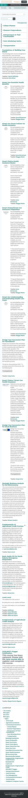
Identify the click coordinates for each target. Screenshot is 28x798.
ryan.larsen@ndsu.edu (10, 549)
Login (24, 2)
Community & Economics (20, 8)
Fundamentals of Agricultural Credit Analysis (13, 620)
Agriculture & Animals (12, 723)
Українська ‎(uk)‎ (15, 5)
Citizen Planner (9, 25)
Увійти (21, 793)
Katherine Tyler (12, 613)
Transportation (9, 45)
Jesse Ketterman (21, 117)
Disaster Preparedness (12, 30)
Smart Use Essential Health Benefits (13, 83)
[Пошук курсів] (7, 19)
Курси (10, 8)
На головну (4, 8)
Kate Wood (12, 78)
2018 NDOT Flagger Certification (10, 652)
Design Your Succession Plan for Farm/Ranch (13, 340)
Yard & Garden (10, 779)
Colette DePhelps (13, 76)
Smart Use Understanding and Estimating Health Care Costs (13, 298)
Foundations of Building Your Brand (13, 51)
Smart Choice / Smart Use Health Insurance (12, 381)
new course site (13, 659)
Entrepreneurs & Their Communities (12, 35)
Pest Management (11, 775)
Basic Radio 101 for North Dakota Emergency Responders (12, 557)
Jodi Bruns (11, 610)
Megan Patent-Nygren (14, 701)
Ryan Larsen (11, 552)
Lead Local (6, 597)
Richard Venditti (12, 520)
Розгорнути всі (22, 23)
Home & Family (10, 773)
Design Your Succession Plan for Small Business (13, 426)
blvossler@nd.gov (7, 583)
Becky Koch (11, 593)
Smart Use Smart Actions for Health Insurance (13, 124)
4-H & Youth (9, 721)
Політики (14, 796)
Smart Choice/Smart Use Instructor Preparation (12, 208)
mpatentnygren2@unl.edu (10, 698)
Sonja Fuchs (11, 376)
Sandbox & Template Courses (15, 781)
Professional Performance (14, 777)
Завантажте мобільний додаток (14, 794)
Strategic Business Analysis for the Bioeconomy (13, 484)
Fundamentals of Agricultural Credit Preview (13, 525)
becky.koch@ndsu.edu (8, 586)
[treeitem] (14, 746)
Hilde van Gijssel (13, 615)
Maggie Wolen (20, 119)
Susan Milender (12, 612)
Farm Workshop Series (12, 41)
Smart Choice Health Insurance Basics (10, 162)
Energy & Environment (12, 771)
